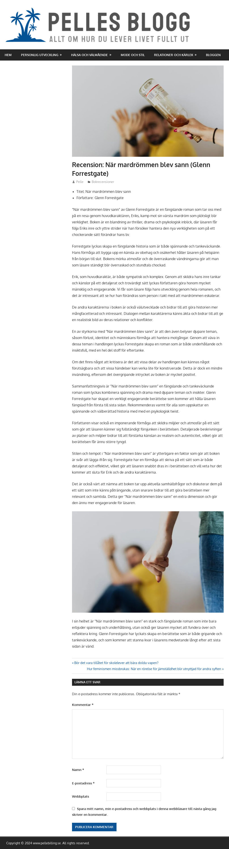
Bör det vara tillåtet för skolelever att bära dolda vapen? (116, 663)
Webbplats (80, 796)
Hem (8, 55)
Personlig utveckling (39, 55)
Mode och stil (133, 55)
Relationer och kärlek (173, 55)
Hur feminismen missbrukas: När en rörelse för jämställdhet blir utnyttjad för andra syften (154, 669)
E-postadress (83, 783)
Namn (78, 770)
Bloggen (213, 55)
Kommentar (82, 705)
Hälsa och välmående (89, 55)
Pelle (79, 182)
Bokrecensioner (103, 182)
